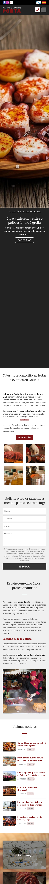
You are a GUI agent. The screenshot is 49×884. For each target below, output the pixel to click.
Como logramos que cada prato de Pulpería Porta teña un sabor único (31, 774)
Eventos (31, 809)
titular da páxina (11, 549)
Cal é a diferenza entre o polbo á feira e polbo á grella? (31, 744)
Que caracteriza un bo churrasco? (27, 788)
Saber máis (24, 437)
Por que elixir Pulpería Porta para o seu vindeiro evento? (29, 803)
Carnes (30, 794)
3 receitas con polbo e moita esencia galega (29, 818)
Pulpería (31, 823)
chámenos (24, 419)
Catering (31, 749)
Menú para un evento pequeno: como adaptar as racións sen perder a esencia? (31, 759)
